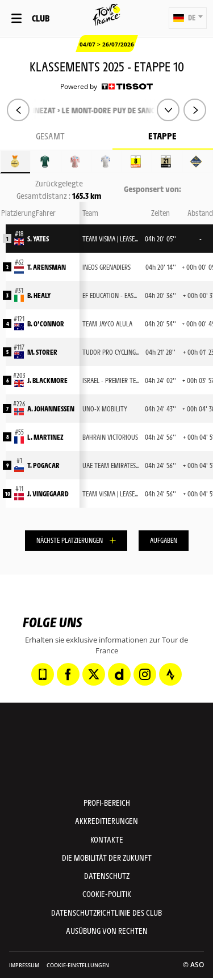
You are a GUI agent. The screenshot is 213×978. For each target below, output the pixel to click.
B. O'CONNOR (45, 323)
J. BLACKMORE (47, 380)
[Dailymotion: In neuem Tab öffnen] (119, 674)
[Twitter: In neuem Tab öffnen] (93, 674)
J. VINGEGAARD (48, 493)
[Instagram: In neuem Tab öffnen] (144, 674)
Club (40, 18)
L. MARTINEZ (45, 436)
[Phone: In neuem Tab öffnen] (42, 674)
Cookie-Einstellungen (78, 965)
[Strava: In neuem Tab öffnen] (170, 674)
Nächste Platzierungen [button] (69, 540)
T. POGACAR (43, 465)
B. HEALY (39, 295)
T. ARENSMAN (46, 266)
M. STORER (42, 351)
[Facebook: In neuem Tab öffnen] (68, 674)
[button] (188, 18)
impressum (24, 965)
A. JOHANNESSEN (50, 408)
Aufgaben (163, 540)
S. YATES (38, 238)
